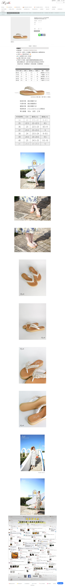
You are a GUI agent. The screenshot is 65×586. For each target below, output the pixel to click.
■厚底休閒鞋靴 (19, 9)
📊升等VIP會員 (34, 583)
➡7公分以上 (9, 14)
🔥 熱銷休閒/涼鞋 (17, 7)
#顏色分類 (47, 9)
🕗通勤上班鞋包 (11, 9)
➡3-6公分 (3, 14)
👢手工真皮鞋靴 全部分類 (38, 7)
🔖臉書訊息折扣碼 (12, 583)
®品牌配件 (41, 9)
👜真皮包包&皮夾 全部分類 (27, 7)
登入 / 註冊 (62, 0)
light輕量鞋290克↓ (27, 9)
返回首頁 (54, 583)
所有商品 (2, 7)
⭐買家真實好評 (19, 583)
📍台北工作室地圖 (42, 583)
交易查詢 (58, 0)
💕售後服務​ (49, 583)
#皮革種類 (53, 9)
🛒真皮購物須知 (26, 583)
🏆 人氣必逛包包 (9, 7)
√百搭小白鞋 (47, 7)
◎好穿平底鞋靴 (3, 9)
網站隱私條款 (32, 585)
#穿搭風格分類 (59, 9)
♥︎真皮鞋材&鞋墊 (34, 9)
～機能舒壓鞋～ (54, 7)
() (54, 0)
